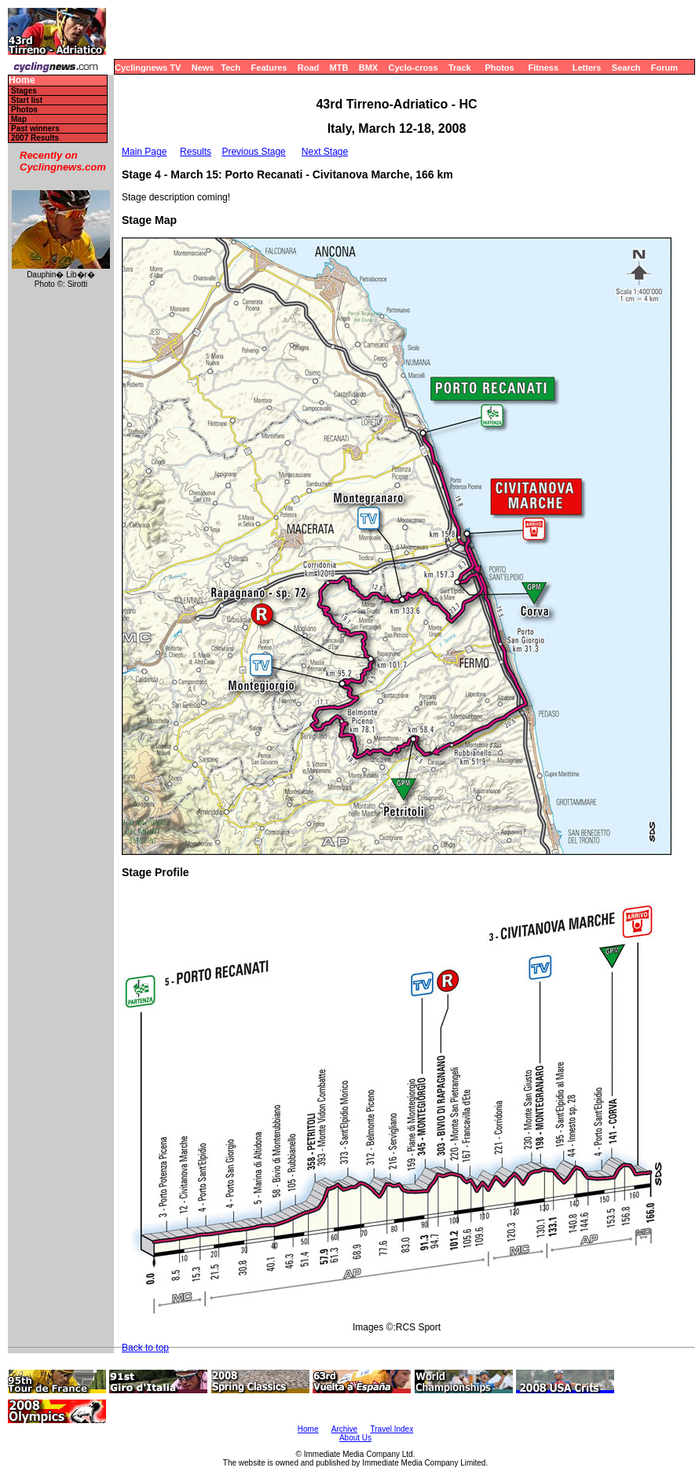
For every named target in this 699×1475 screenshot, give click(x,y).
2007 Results (35, 138)
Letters (587, 67)
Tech (230, 67)
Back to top (145, 1347)
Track (459, 67)
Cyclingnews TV (148, 67)
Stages (24, 90)
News (203, 67)
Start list (26, 100)
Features (269, 67)
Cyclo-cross (413, 67)
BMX (368, 67)
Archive (344, 1429)
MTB (339, 67)
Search (626, 67)
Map (19, 119)
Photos (499, 67)
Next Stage (325, 151)
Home (22, 80)
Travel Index (392, 1429)
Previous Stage (253, 151)
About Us (355, 1437)
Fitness (543, 67)
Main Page (144, 151)
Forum (664, 67)
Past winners (35, 128)
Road (309, 67)
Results (195, 151)
